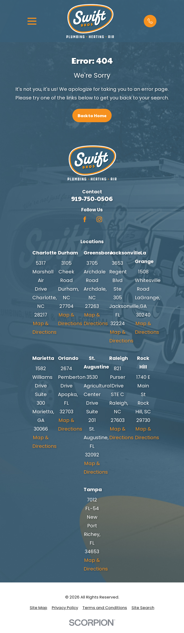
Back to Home (92, 115)
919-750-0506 (92, 198)
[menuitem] (38, 607)
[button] (150, 21)
